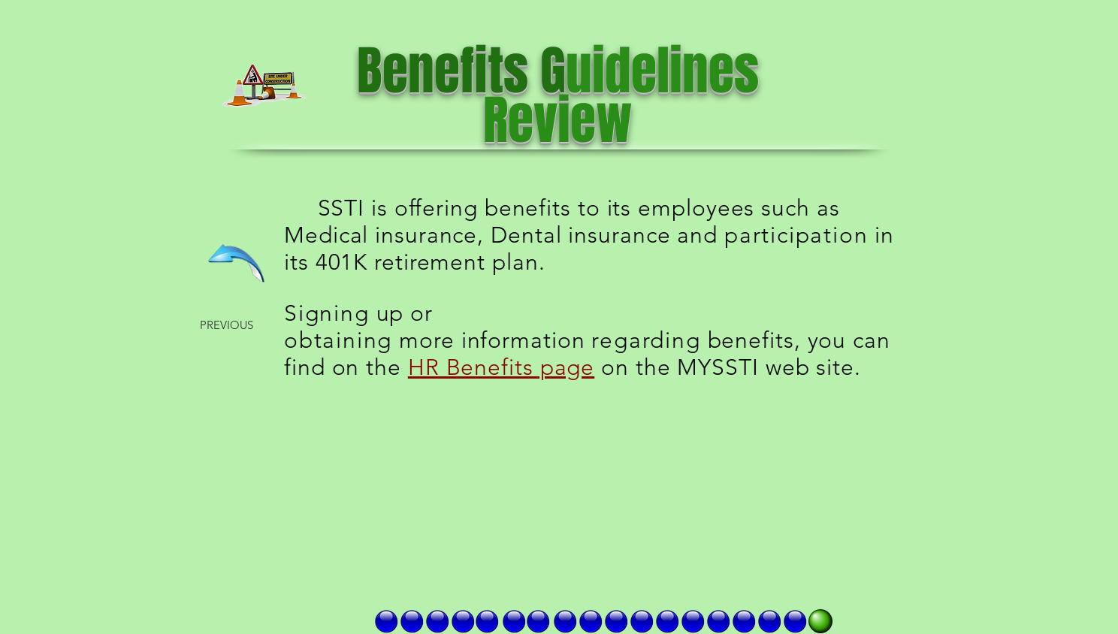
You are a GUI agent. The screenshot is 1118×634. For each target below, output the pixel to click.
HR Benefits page (501, 367)
